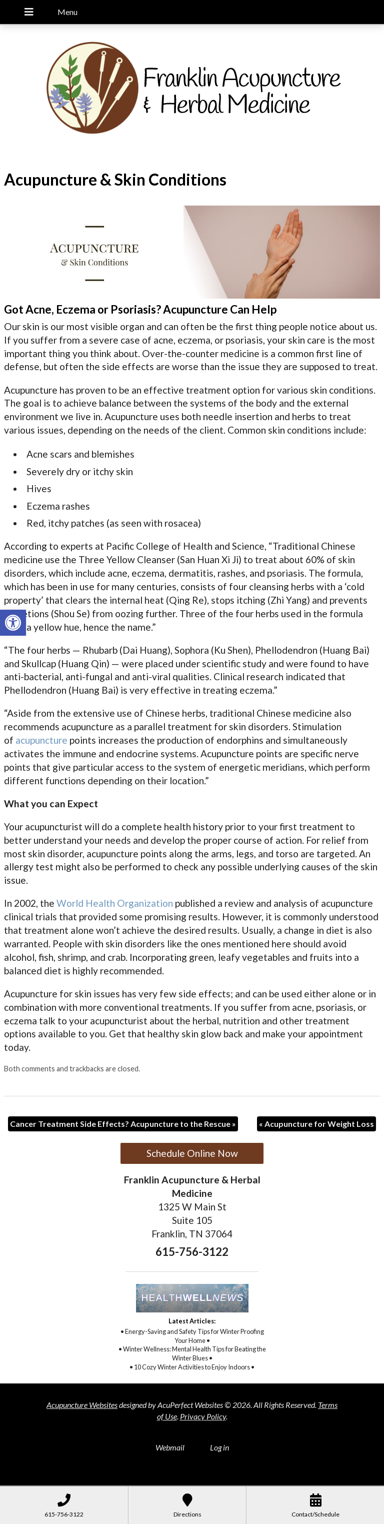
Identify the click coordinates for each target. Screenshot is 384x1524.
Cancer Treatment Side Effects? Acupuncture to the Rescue (123, 1123)
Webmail (170, 1447)
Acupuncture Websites (82, 1404)
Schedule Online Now (192, 1153)
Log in (219, 1447)
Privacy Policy (203, 1416)
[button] (13, 623)
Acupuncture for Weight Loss (316, 1123)
